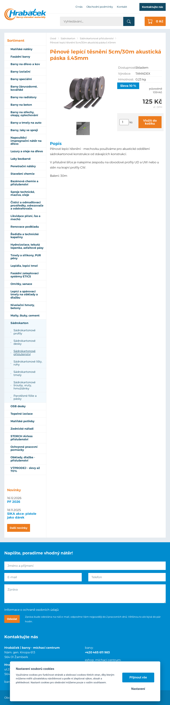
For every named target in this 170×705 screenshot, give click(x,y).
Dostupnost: (126, 67)
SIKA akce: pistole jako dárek (21, 515)
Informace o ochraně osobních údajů (31, 609)
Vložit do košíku (150, 122)
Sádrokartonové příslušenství (96, 38)
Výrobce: (124, 73)
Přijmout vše (138, 677)
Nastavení (138, 689)
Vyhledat (128, 21)
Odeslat (12, 619)
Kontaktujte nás (152, 7)
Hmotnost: (126, 79)
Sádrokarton (68, 38)
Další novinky (18, 528)
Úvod (53, 38)
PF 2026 (13, 502)
